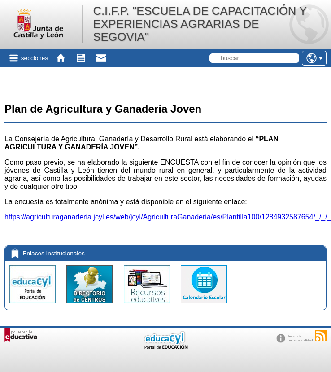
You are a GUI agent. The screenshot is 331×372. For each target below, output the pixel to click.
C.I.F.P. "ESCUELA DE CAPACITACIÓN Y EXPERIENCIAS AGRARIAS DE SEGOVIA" (199, 23)
